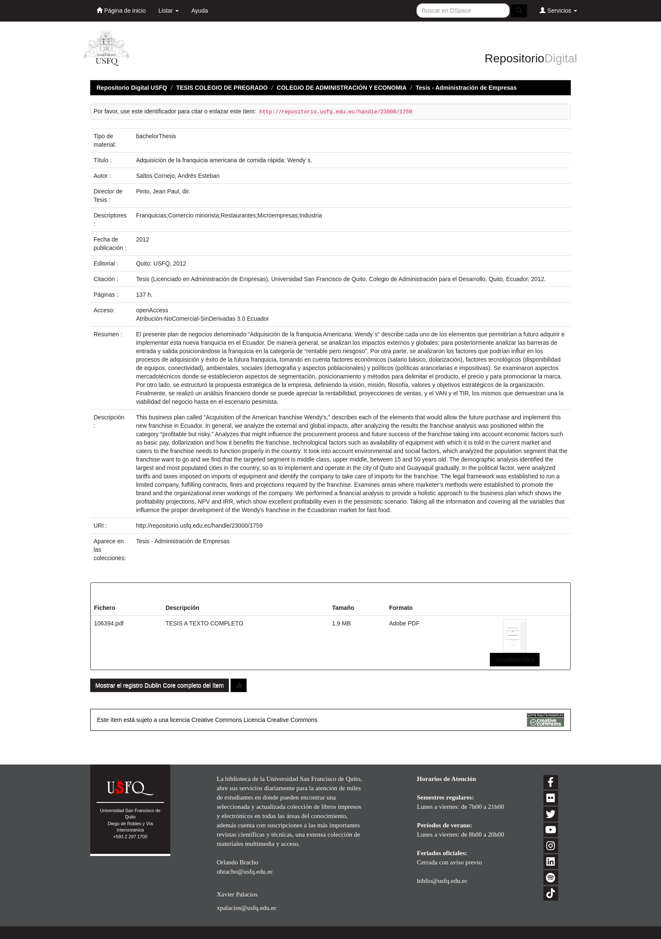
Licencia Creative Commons (280, 719)
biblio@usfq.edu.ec (442, 880)
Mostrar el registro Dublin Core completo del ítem (159, 685)
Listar (169, 10)
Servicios (558, 10)
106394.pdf (109, 623)
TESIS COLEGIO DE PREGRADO (222, 87)
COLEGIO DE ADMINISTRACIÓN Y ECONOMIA (342, 87)
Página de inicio (121, 10)
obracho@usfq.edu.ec (245, 871)
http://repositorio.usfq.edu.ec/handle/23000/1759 (199, 525)
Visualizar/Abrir (515, 659)
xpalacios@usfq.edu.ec (247, 907)
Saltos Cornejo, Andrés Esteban (178, 175)
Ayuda (199, 10)
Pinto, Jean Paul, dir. (163, 191)
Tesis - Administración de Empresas (466, 87)
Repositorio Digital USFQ (132, 87)
